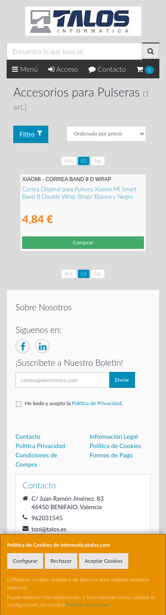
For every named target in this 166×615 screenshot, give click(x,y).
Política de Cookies (87, 604)
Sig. (98, 160)
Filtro (30, 134)
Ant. (68, 160)
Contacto (107, 69)
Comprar (83, 242)
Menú (25, 69)
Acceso (63, 69)
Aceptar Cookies (104, 560)
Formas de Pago (111, 455)
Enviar (122, 379)
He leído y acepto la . (74, 403)
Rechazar (61, 560)
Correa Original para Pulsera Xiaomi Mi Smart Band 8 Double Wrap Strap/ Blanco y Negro (79, 193)
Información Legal (114, 436)
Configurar (25, 560)
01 (84, 160)
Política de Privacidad (96, 403)
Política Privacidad (40, 445)
